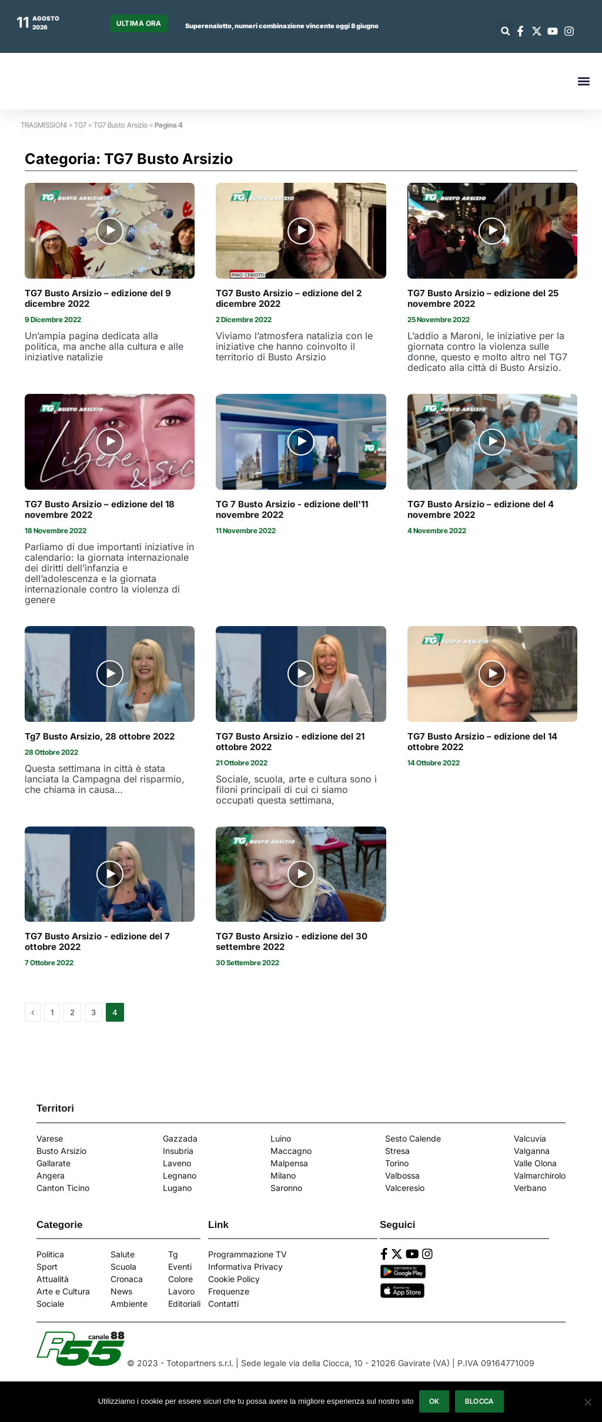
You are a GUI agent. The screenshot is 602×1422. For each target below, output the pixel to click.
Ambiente (129, 1304)
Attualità (52, 1279)
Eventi (180, 1267)
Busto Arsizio (61, 1151)
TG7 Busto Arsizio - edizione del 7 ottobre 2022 (97, 941)
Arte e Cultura (63, 1291)
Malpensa (289, 1163)
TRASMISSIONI (44, 125)
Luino (280, 1138)
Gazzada (180, 1138)
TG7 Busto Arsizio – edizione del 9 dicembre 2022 (98, 298)
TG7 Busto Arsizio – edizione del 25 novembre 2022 (482, 298)
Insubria (178, 1151)
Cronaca (127, 1279)
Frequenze (228, 1291)
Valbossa (402, 1175)
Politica (50, 1254)
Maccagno (291, 1151)
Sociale (50, 1304)
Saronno (286, 1188)
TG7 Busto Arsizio (120, 125)
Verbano (530, 1188)
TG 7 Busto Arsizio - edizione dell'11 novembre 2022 (292, 509)
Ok (434, 1401)
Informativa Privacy (245, 1267)
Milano (283, 1175)
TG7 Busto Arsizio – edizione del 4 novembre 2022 (480, 509)
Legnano (179, 1175)
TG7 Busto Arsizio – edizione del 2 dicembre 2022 (289, 298)
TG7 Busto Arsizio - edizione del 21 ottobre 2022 (290, 741)
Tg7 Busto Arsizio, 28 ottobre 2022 (100, 736)
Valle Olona (535, 1163)
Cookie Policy (234, 1279)
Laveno (177, 1163)
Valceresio (404, 1188)
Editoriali (184, 1304)
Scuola (123, 1267)
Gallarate (53, 1163)
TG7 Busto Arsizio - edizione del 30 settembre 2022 (291, 941)
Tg (173, 1254)
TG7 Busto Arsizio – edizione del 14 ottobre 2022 (482, 741)
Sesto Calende (413, 1138)
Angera (50, 1175)
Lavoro (181, 1291)
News (121, 1291)
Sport (47, 1267)
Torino (397, 1163)
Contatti (223, 1304)
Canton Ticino (62, 1188)
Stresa (397, 1151)
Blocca (480, 1401)
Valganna (532, 1151)
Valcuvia (530, 1138)
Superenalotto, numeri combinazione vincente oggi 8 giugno (282, 26)
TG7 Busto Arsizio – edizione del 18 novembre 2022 (100, 509)
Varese (49, 1138)
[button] (505, 31)
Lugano (177, 1188)
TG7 (80, 125)
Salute (123, 1254)
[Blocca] (587, 1402)
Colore (180, 1279)
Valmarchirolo (540, 1175)
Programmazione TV (247, 1254)
